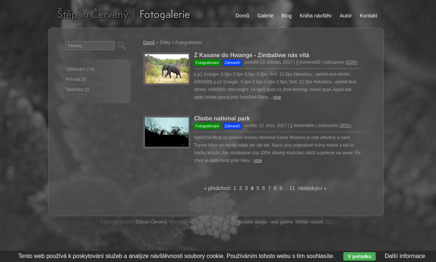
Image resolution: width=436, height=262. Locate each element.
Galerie (265, 16)
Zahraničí (233, 62)
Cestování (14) (80, 69)
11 (292, 188)
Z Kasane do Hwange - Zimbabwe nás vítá (251, 55)
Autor (346, 16)
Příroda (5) (76, 79)
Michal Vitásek (309, 222)
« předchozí (217, 188)
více (277, 97)
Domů (149, 42)
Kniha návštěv (316, 16)
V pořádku (359, 256)
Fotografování (207, 62)
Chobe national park (222, 118)
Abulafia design (252, 222)
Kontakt (368, 16)
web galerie (282, 222)
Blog (287, 16)
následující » (312, 188)
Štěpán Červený (151, 222)
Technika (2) (77, 89)
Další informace (405, 256)
